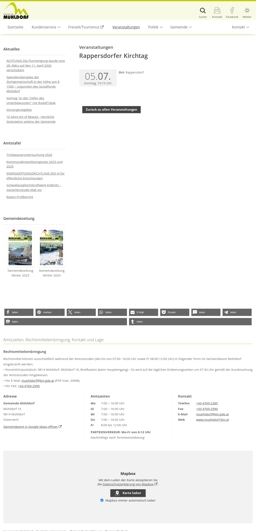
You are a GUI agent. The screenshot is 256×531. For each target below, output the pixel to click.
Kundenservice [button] (44, 27)
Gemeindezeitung (18, 218)
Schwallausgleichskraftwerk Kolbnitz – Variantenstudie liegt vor (33, 187)
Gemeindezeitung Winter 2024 (52, 252)
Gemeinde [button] (179, 27)
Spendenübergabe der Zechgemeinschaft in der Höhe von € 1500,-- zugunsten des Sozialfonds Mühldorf (33, 84)
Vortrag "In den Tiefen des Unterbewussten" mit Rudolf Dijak (31, 100)
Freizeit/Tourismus (88, 24)
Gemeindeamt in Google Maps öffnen (32, 427)
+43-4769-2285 (207, 403)
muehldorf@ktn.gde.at (37, 380)
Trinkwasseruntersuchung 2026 (29, 155)
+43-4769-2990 (29, 386)
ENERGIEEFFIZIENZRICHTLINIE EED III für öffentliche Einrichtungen (35, 175)
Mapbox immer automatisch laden (128, 500)
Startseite (15, 27)
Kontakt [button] (238, 27)
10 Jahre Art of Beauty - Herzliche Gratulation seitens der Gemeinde (31, 119)
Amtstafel (12, 143)
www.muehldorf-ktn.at (212, 419)
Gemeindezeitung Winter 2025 (20, 252)
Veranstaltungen (126, 27)
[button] (18, 312)
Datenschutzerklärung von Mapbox (130, 484)
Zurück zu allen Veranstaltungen (111, 109)
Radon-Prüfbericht (19, 197)
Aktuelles (11, 48)
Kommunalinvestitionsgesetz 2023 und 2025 (34, 164)
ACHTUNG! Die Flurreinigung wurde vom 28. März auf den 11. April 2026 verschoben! (35, 65)
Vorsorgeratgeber (19, 110)
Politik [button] (153, 27)
